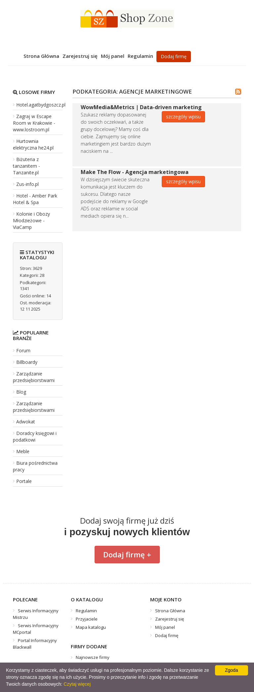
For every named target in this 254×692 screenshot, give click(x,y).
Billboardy (26, 362)
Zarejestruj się (80, 56)
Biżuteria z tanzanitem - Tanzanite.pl (26, 166)
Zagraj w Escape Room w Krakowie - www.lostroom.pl (34, 123)
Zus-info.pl (27, 184)
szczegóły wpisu (183, 116)
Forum (23, 350)
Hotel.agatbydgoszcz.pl (40, 105)
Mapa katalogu (91, 627)
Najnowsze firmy (92, 657)
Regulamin (140, 56)
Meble (22, 451)
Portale (24, 481)
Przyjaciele (87, 619)
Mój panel (112, 56)
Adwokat (25, 421)
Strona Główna (41, 56)
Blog (21, 392)
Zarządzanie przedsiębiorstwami (34, 376)
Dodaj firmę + (127, 554)
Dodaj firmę (174, 56)
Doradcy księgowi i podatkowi (35, 436)
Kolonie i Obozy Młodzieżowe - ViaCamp (31, 220)
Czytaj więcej (77, 684)
